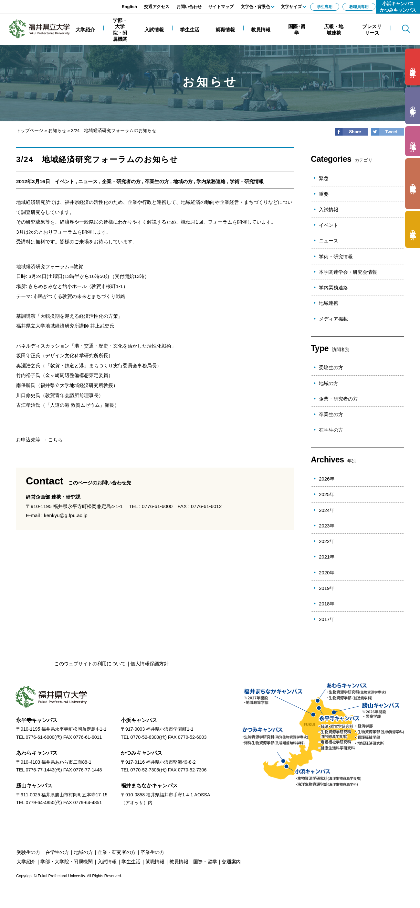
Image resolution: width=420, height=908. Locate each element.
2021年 (326, 556)
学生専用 (324, 7)
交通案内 (231, 861)
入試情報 (328, 209)
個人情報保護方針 (150, 663)
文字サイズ (291, 6)
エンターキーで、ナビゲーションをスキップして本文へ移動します (72, 3)
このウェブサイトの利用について (90, 663)
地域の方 (183, 181)
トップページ (29, 130)
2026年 (326, 479)
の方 (412, 67)
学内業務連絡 (211, 181)
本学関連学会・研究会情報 (348, 272)
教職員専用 (359, 7)
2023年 (326, 525)
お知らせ (57, 130)
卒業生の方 (157, 181)
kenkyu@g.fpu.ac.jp (66, 515)
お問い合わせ (189, 6)
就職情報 (154, 861)
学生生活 (131, 861)
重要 (324, 194)
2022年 (326, 541)
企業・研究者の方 (121, 181)
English (129, 6)
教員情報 (178, 861)
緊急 (324, 178)
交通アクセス (156, 6)
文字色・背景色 (255, 6)
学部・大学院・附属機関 (66, 861)
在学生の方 (331, 430)
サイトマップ (221, 6)
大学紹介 (26, 861)
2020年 (326, 572)
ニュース (88, 181)
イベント (64, 181)
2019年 (326, 588)
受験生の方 (331, 367)
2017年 (326, 619)
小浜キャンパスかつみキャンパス (398, 7)
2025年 (326, 494)
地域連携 (328, 303)
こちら (55, 439)
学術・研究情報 (247, 181)
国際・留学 (205, 861)
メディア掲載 (333, 319)
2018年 (326, 603)
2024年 (326, 510)
